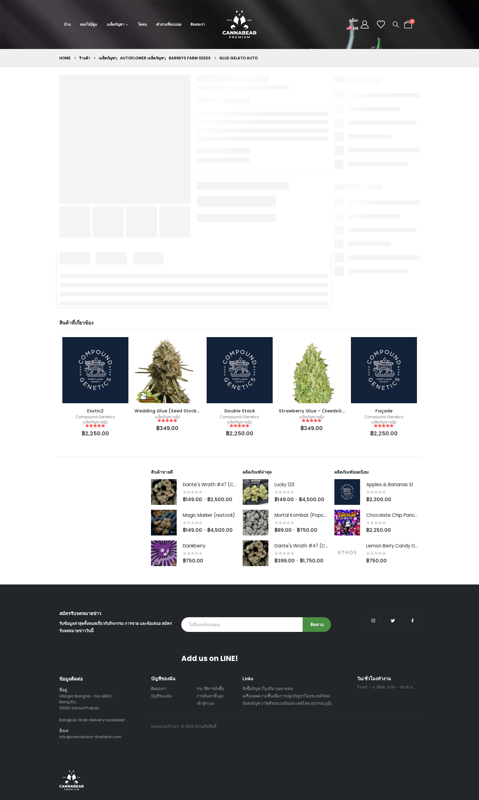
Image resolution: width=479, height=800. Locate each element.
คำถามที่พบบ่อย (168, 24)
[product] (95, 370)
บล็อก (353, 20)
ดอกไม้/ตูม (88, 24)
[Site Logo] (239, 24)
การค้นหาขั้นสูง (210, 696)
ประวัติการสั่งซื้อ (210, 688)
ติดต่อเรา (197, 24)
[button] (396, 24)
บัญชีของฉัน (161, 696)
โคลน (142, 24)
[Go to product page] (164, 492)
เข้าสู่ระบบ (205, 703)
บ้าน (67, 24)
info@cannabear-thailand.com (90, 737)
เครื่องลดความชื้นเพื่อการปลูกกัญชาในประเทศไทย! (286, 696)
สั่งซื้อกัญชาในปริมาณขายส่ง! (267, 688)
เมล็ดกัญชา (115, 24)
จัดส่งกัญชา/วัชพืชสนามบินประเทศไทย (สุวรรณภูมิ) (287, 703)
